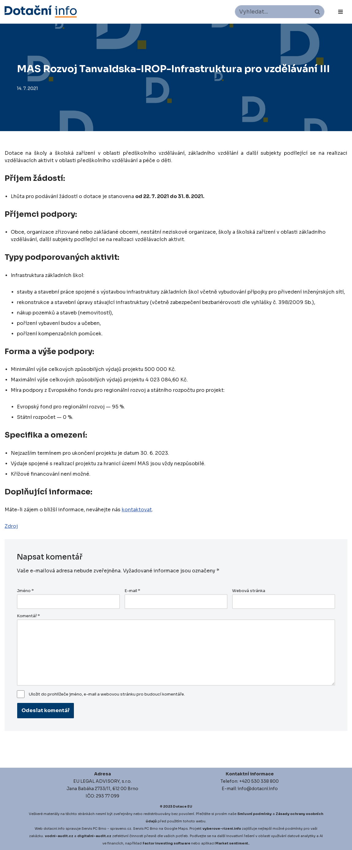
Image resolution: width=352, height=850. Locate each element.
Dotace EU (182, 806)
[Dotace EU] (41, 12)
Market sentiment (231, 843)
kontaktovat (137, 509)
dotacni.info (54, 828)
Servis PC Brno (94, 828)
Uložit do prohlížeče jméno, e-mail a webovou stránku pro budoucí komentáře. (107, 694)
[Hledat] (272, 12)
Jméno (25, 590)
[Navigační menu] (340, 12)
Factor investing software (166, 843)
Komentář (28, 616)
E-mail (132, 590)
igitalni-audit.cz (95, 836)
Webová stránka (248, 590)
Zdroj (11, 526)
